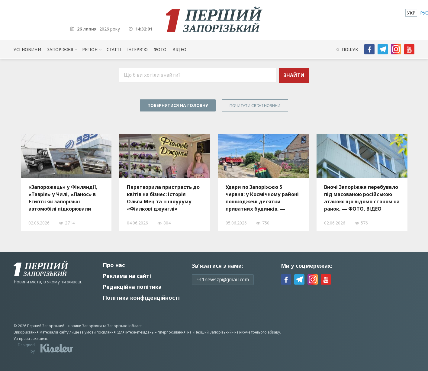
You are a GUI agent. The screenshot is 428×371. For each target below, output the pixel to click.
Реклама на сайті (127, 275)
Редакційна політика (132, 286)
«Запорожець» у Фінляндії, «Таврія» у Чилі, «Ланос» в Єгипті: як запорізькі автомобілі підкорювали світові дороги (63, 198)
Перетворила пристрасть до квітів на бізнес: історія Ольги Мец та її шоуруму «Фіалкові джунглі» (163, 198)
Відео (179, 49)
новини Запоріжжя (85, 325)
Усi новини (27, 49)
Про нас (114, 265)
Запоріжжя (60, 49)
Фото (160, 49)
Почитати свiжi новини (255, 105)
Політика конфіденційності (141, 297)
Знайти (294, 75)
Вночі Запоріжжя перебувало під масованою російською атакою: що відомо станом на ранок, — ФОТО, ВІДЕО (362, 198)
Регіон (90, 49)
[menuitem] (411, 13)
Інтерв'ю (137, 49)
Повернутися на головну (177, 105)
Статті (114, 49)
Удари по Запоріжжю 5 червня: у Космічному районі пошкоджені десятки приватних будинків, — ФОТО (262, 198)
